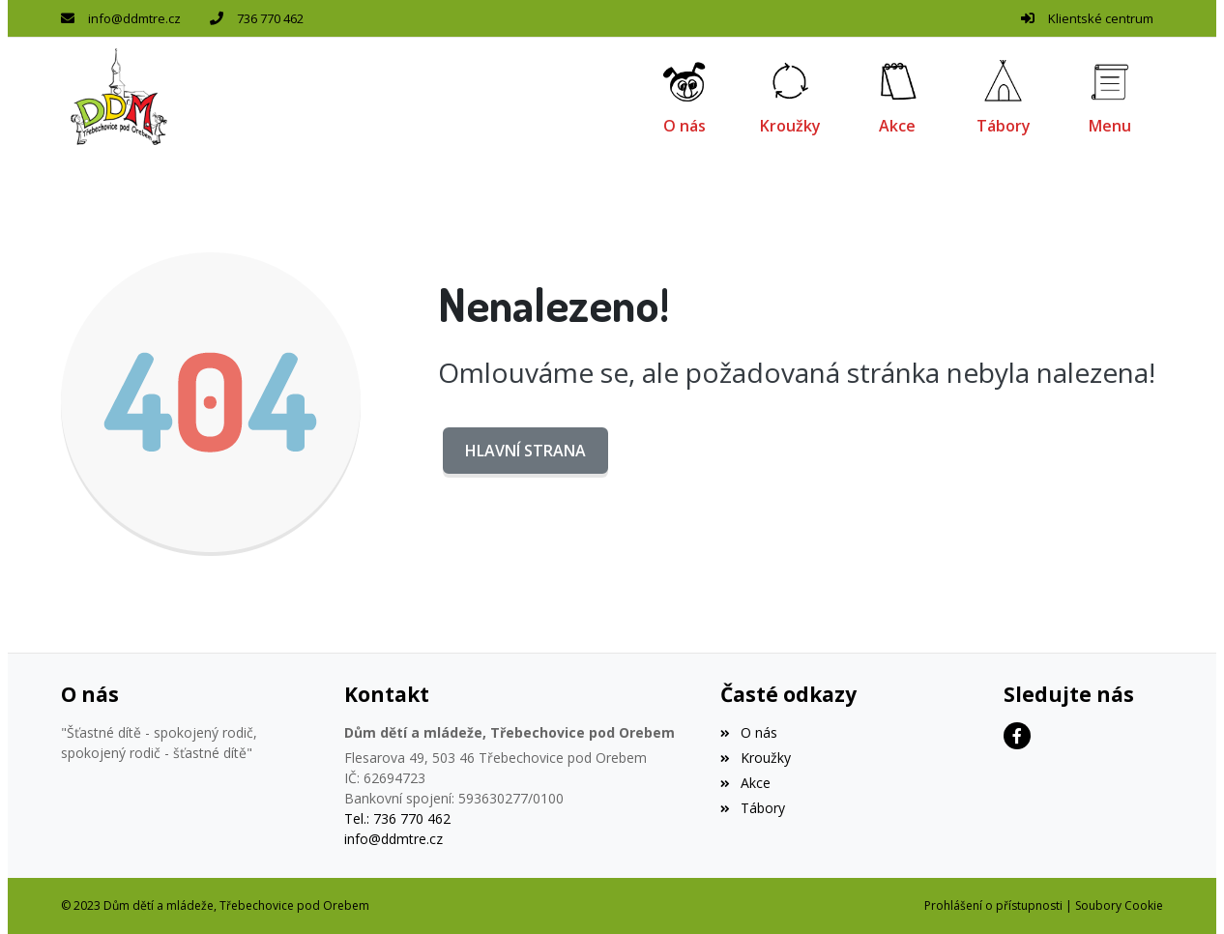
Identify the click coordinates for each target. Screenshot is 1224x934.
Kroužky (755, 757)
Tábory (752, 808)
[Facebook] (1017, 735)
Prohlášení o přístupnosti (993, 905)
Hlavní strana (525, 450)
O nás (748, 732)
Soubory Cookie (1119, 905)
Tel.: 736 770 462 (397, 818)
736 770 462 (270, 18)
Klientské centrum (1100, 18)
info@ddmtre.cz (134, 18)
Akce (745, 782)
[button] (1110, 97)
